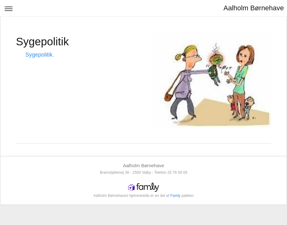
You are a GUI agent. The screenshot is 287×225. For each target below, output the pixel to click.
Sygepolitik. (39, 55)
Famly (175, 195)
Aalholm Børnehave (254, 8)
